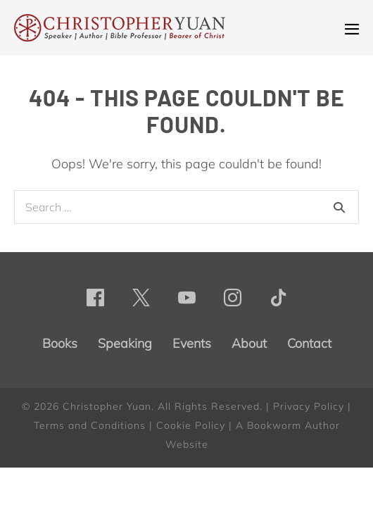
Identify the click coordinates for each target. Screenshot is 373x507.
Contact (309, 343)
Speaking (125, 343)
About (249, 343)
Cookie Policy (190, 425)
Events (191, 343)
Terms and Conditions (90, 425)
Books (59, 343)
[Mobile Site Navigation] (352, 29)
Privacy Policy (308, 406)
